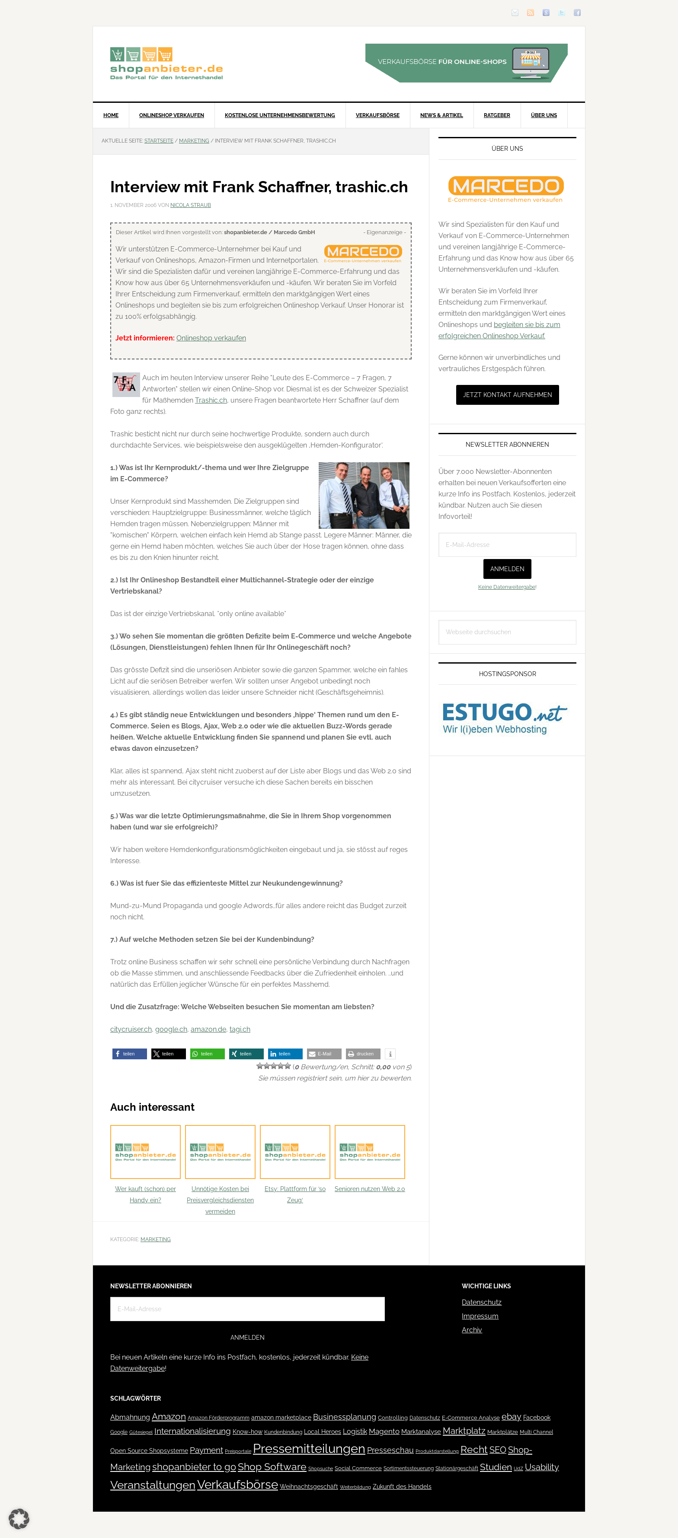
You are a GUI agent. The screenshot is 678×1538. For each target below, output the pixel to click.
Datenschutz (482, 1302)
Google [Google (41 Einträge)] (119, 1432)
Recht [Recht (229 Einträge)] (474, 1449)
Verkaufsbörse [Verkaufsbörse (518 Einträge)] (237, 1485)
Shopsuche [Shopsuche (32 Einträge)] (320, 1468)
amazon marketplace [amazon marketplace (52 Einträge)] (281, 1417)
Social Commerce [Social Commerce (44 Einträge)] (358, 1468)
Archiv (472, 1330)
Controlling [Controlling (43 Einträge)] (393, 1417)
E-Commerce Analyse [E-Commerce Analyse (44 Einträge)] (471, 1417)
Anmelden (507, 569)
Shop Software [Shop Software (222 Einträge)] (272, 1466)
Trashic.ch (211, 400)
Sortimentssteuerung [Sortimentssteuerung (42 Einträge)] (409, 1468)
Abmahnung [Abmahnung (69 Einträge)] (130, 1417)
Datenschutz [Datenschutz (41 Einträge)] (424, 1417)
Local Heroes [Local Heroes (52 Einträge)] (322, 1431)
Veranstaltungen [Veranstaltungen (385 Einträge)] (152, 1484)
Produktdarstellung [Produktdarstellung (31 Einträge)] (437, 1451)
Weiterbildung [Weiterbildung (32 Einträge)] (355, 1487)
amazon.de (208, 1029)
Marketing (156, 1239)
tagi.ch (240, 1029)
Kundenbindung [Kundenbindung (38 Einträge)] (283, 1432)
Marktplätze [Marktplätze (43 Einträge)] (502, 1432)
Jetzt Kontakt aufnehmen (507, 394)
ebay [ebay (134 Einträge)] (511, 1417)
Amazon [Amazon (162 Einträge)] (169, 1416)
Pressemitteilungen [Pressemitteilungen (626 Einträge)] (309, 1448)
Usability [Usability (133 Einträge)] (542, 1467)
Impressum (480, 1316)
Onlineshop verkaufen (211, 338)
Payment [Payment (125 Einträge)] (206, 1450)
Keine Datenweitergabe (506, 587)
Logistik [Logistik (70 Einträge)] (355, 1431)
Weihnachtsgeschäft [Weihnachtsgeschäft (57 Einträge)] (309, 1486)
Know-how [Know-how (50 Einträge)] (247, 1431)
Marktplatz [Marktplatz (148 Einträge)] (464, 1431)
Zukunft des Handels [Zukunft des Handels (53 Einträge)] (402, 1486)
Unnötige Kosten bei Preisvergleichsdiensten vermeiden (220, 1170)
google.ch (171, 1029)
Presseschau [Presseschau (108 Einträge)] (390, 1450)
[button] (129, 1054)
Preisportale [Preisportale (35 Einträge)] (238, 1451)
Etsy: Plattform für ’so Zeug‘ (295, 1164)
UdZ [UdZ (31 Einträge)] (518, 1468)
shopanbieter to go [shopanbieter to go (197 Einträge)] (194, 1466)
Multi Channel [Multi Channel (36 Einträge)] (536, 1432)
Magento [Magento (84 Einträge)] (384, 1431)
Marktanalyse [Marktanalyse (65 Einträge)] (421, 1432)
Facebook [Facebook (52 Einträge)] (536, 1417)
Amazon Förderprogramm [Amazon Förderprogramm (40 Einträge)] (218, 1418)
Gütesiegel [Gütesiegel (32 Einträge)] (141, 1432)
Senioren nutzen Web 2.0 (370, 1159)
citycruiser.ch (131, 1029)
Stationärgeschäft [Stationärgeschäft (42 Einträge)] (456, 1468)
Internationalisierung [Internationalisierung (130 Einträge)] (192, 1431)
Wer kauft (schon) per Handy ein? (145, 1164)
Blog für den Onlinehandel (166, 63)
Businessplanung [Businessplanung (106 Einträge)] (344, 1416)
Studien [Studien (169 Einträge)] (496, 1467)
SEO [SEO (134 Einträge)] (497, 1450)
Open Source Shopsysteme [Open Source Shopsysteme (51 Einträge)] (149, 1450)
